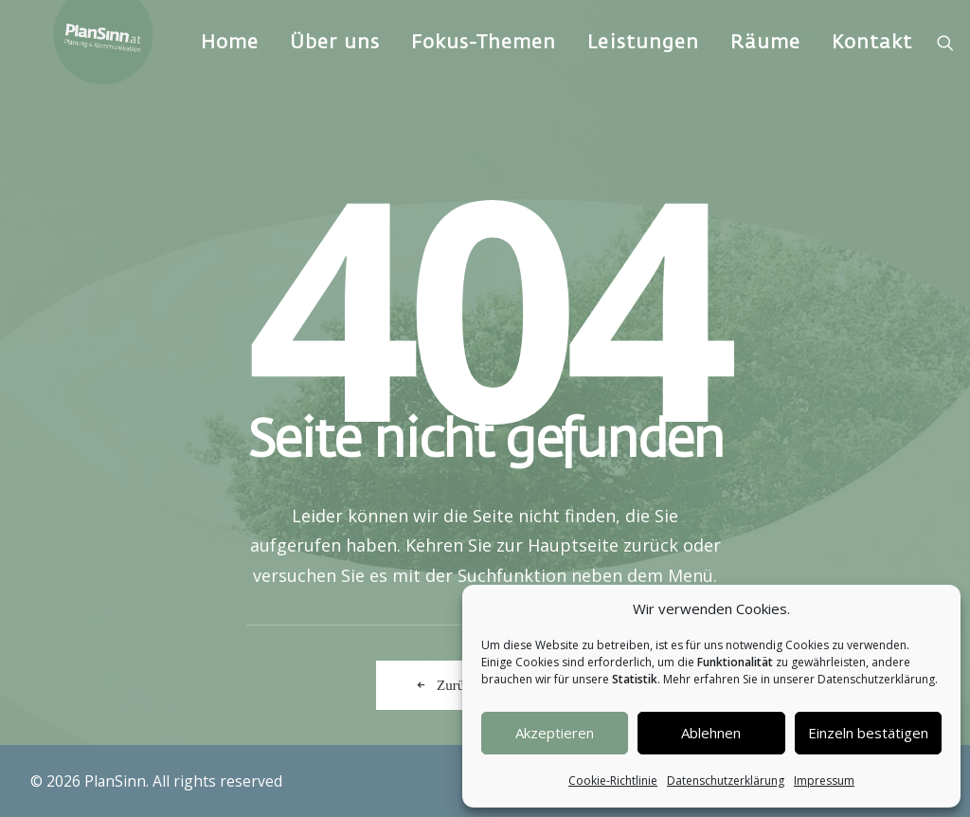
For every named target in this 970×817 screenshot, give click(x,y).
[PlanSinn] (113, 71)
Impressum (824, 780)
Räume (786, 71)
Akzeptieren (554, 732)
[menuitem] (250, 71)
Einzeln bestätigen (868, 732)
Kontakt (893, 71)
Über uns (356, 71)
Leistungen (664, 71)
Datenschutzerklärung (725, 780)
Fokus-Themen (504, 71)
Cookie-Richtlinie (612, 780)
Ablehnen (711, 732)
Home (250, 71)
